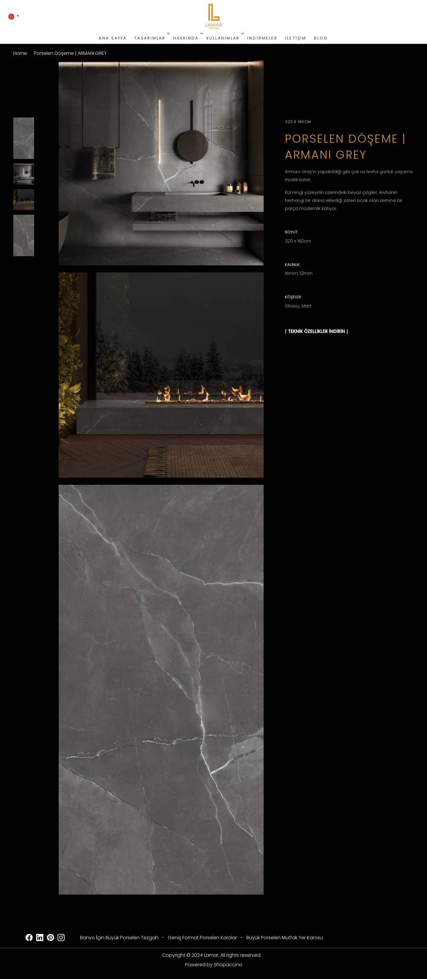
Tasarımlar (151, 38)
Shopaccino (228, 964)
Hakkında (187, 38)
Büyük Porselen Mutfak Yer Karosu (284, 937)
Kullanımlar (224, 38)
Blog (321, 38)
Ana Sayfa (113, 38)
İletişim (295, 38)
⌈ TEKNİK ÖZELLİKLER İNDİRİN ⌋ (316, 331)
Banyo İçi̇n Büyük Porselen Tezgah (119, 937)
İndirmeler (262, 38)
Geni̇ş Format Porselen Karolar (202, 937)
